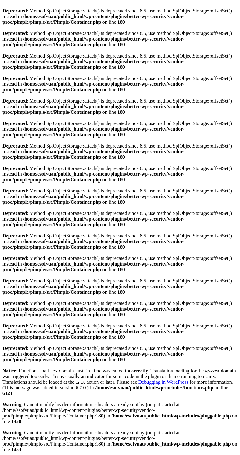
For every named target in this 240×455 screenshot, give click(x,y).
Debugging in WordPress (163, 382)
